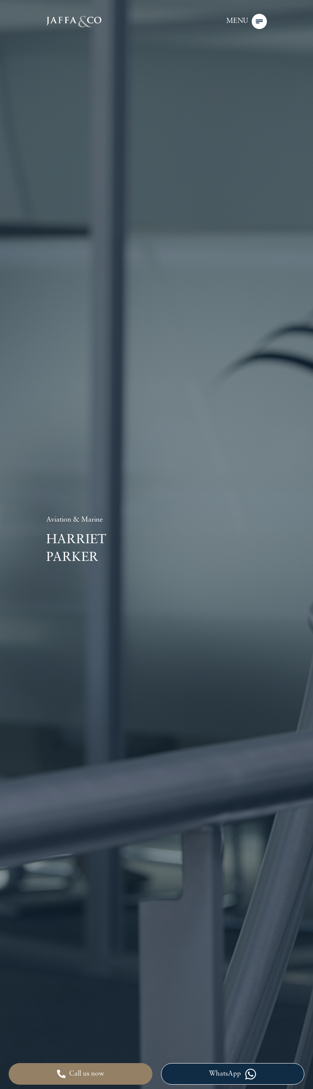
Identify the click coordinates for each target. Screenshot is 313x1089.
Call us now (80, 1074)
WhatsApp (232, 1074)
